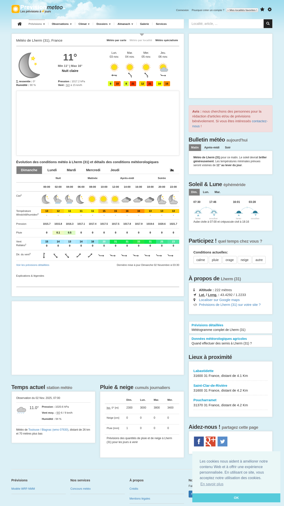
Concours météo (80, 488)
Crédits (134, 488)
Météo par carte (116, 40)
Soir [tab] (228, 147)
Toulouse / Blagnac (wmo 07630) (48, 429)
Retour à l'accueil (38, 8)
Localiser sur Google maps (219, 300)
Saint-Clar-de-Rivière (230, 388)
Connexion (182, 10)
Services (161, 24)
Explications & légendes (30, 275)
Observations (62, 24)
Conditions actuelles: (210, 252)
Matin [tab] (195, 147)
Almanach (125, 24)
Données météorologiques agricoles (231, 341)
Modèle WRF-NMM (23, 488)
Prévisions (37, 24)
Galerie (144, 24)
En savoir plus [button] (211, 484)
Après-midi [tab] (211, 147)
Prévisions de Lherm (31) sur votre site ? (230, 305)
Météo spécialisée (166, 40)
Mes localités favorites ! (242, 10)
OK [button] (236, 498)
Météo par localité (141, 40)
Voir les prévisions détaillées (32, 265)
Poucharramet (230, 402)
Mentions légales (140, 498)
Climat (84, 24)
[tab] (29, 170)
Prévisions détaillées (231, 327)
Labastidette (230, 373)
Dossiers (104, 24)
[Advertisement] (98, 123)
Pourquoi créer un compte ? (208, 10)
